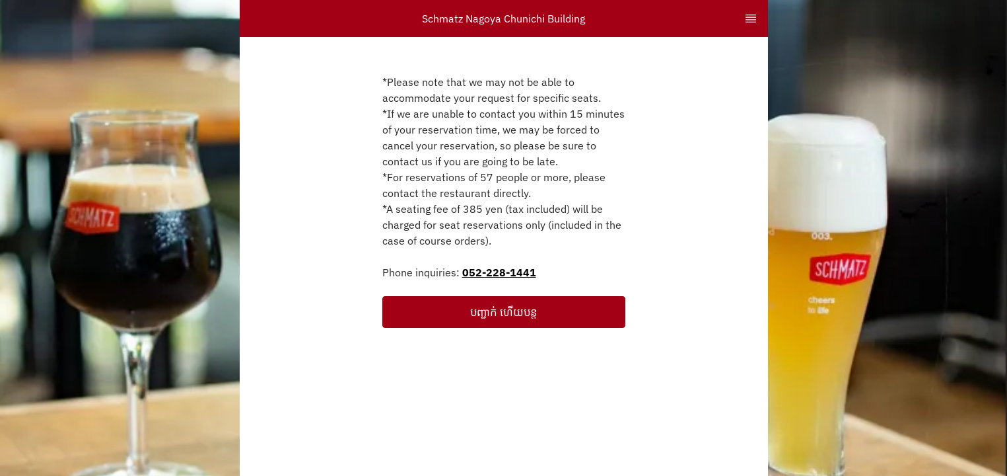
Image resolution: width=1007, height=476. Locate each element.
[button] (503, 312)
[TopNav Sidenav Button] (751, 18)
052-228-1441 (499, 272)
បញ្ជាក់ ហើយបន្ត (504, 312)
